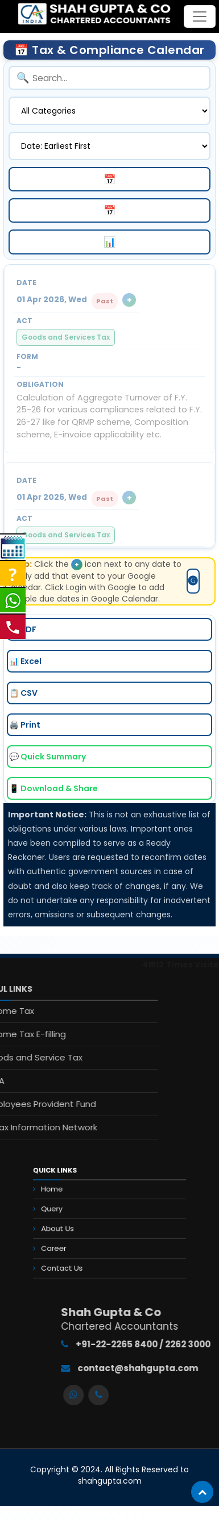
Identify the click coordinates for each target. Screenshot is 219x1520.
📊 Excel (25, 661)
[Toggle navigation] (200, 16)
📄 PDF (22, 629)
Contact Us (74, 1256)
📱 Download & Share (53, 788)
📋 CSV (23, 693)
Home (67, 1197)
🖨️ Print (24, 724)
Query (67, 1212)
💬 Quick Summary (47, 756)
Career (68, 1241)
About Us (71, 1226)
